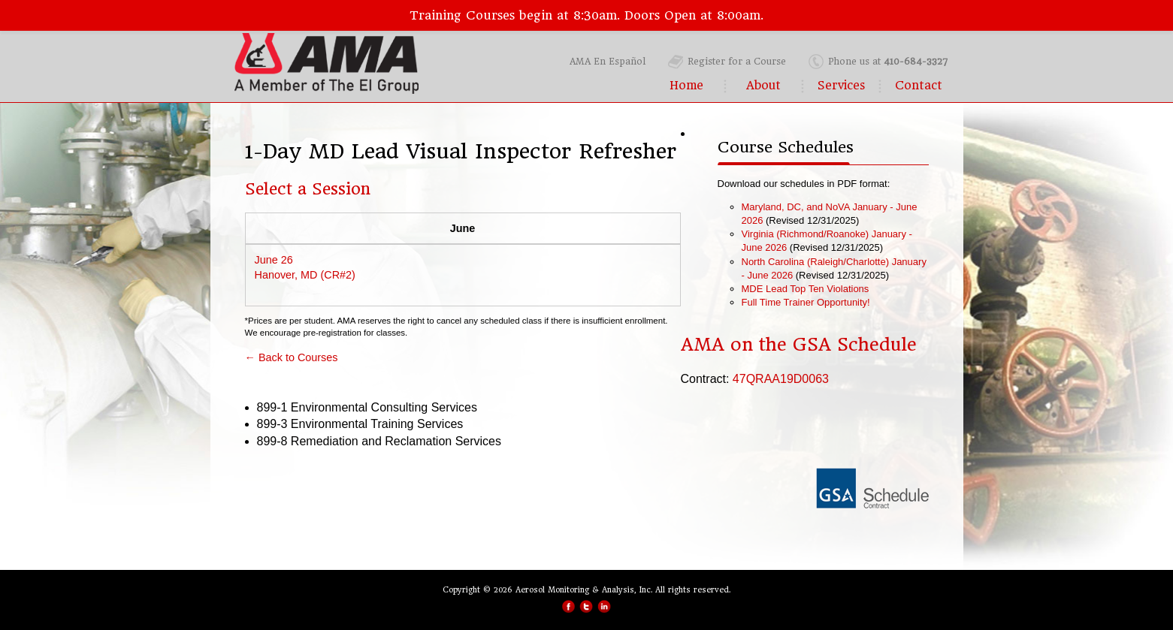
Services (841, 85)
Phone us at (888, 61)
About (763, 85)
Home (686, 85)
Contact (918, 85)
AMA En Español (607, 61)
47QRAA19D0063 (781, 378)
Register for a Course (737, 61)
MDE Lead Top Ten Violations (805, 288)
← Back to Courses (291, 357)
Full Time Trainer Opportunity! (806, 302)
